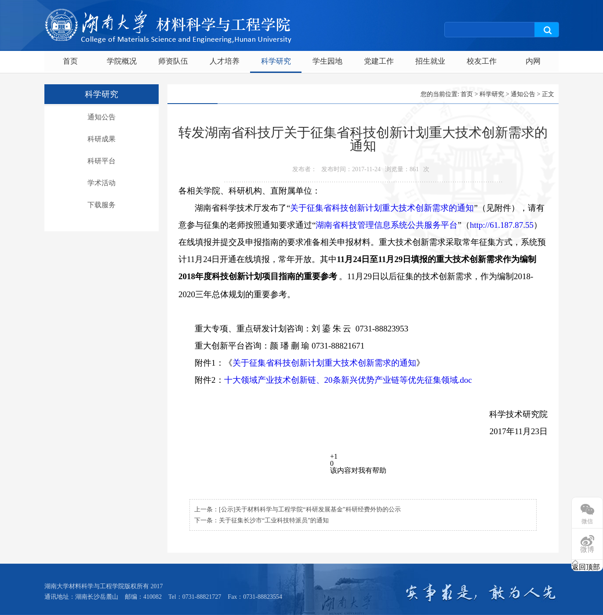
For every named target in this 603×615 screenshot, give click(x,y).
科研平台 (101, 161)
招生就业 (430, 61)
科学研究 (276, 61)
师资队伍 (173, 61)
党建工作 (379, 61)
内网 (533, 61)
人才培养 (225, 61)
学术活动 (101, 183)
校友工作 (482, 61)
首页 (70, 61)
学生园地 (327, 61)
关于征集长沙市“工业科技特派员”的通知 (274, 520)
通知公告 (101, 117)
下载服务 (101, 205)
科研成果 (101, 139)
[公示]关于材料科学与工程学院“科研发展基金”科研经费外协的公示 (310, 509)
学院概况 (122, 61)
